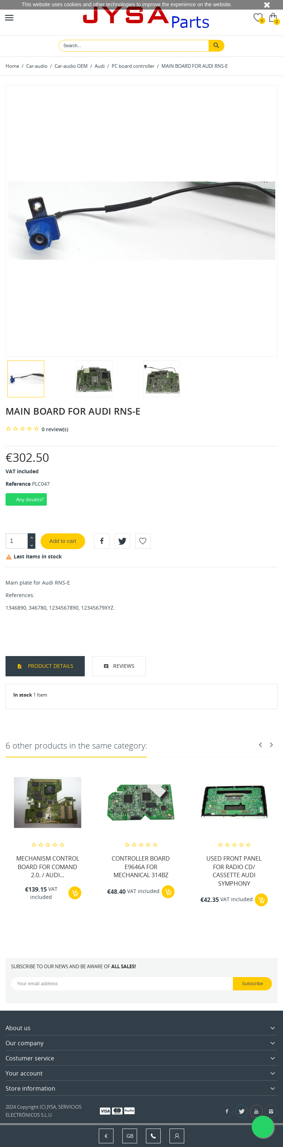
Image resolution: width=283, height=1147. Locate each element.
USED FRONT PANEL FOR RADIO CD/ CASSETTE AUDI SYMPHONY (234, 870)
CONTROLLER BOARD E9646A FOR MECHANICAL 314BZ (141, 866)
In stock (22, 694)
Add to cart (62, 541)
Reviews (123, 665)
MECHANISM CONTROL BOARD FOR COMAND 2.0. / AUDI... (47, 866)
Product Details (50, 665)
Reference (18, 483)
